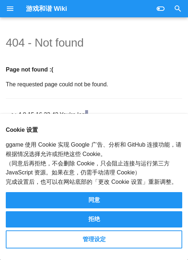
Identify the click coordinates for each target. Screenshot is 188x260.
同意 (94, 200)
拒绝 (94, 219)
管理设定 (94, 239)
